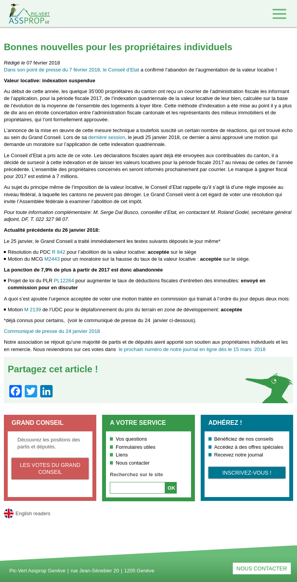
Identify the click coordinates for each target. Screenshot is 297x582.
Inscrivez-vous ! (246, 473)
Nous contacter (132, 463)
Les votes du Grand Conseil (50, 468)
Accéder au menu (279, 14)
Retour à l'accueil (25, 13)
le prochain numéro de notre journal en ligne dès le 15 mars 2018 (192, 349)
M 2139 (32, 309)
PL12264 (64, 280)
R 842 (58, 252)
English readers (32, 513)
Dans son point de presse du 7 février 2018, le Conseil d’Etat (71, 70)
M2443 (52, 259)
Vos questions (131, 439)
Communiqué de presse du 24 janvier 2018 (52, 331)
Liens (122, 455)
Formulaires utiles (135, 447)
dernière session (106, 137)
